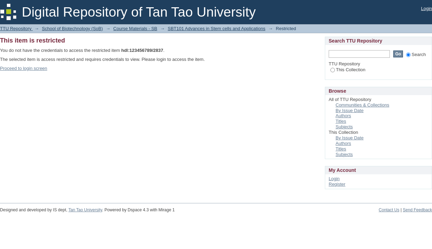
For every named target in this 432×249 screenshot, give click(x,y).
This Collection (347, 69)
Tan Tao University (85, 210)
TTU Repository (16, 28)
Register (337, 184)
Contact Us (389, 210)
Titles (341, 121)
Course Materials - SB (135, 28)
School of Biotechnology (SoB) (72, 28)
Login (426, 8)
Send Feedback (417, 210)
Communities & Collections (362, 105)
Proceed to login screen (23, 68)
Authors (343, 115)
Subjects (344, 126)
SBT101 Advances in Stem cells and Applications (216, 28)
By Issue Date (350, 110)
